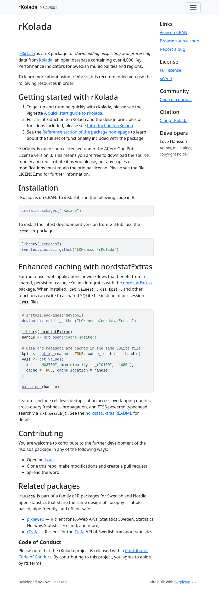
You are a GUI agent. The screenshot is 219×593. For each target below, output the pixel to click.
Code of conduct (176, 99)
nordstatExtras (137, 283)
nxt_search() (53, 414)
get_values (50, 359)
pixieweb (35, 519)
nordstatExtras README (109, 413)
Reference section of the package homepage (86, 132)
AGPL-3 (166, 78)
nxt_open (52, 337)
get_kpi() (110, 289)
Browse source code (179, 41)
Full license (170, 70)
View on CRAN (173, 32)
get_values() (83, 289)
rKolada (28, 6)
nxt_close (32, 387)
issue (50, 460)
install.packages (39, 211)
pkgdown (182, 581)
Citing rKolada (174, 120)
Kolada (46, 60)
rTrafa (32, 532)
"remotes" (49, 244)
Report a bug (173, 49)
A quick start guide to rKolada (73, 113)
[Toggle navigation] (193, 7)
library (29, 244)
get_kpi (47, 354)
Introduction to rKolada (110, 126)
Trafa (80, 532)
